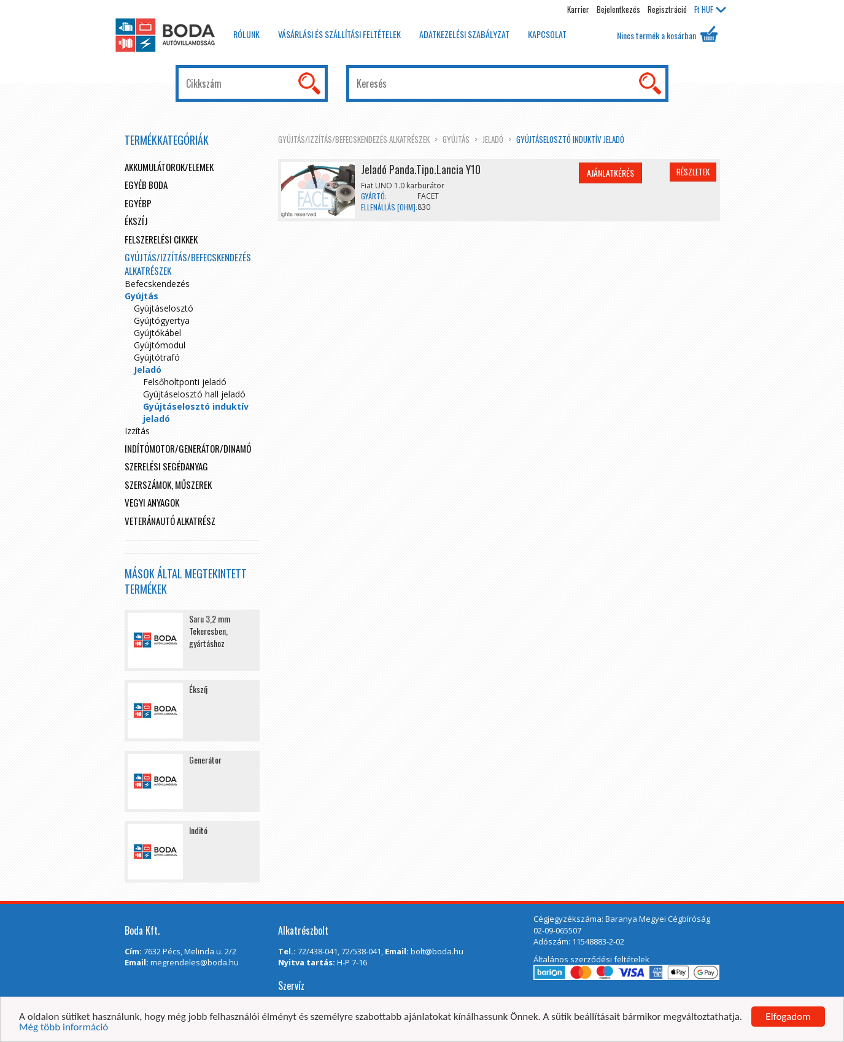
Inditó (198, 830)
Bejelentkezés (618, 9)
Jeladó (492, 139)
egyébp (138, 203)
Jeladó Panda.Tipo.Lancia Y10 (421, 169)
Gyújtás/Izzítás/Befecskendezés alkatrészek (354, 139)
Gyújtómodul (159, 345)
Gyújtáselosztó (163, 308)
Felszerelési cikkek (161, 239)
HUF (710, 9)
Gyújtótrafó (157, 357)
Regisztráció (667, 9)
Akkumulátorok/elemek (169, 167)
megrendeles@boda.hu (194, 962)
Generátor (205, 759)
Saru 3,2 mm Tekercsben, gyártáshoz (209, 630)
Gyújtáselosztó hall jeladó (194, 394)
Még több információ (63, 1027)
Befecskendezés (157, 283)
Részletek (693, 172)
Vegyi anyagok (152, 502)
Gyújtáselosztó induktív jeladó (570, 139)
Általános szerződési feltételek (591, 959)
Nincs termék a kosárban (667, 34)
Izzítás (137, 431)
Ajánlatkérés (610, 172)
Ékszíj (136, 221)
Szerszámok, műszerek (168, 484)
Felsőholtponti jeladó (184, 382)
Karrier (578, 9)
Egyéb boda (146, 184)
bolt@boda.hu (437, 951)
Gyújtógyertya (162, 320)
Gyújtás (456, 139)
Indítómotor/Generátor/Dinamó (188, 448)
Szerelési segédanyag (166, 466)
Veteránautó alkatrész (170, 520)
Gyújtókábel (157, 333)
